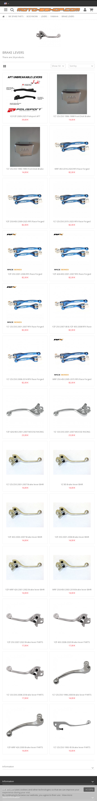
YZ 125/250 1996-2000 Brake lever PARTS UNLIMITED (72, 696)
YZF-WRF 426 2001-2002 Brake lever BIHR (25, 589)
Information (8, 766)
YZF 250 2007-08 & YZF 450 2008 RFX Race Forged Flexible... (72, 328)
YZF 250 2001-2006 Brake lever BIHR (72, 536)
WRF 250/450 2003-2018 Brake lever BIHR (72, 589)
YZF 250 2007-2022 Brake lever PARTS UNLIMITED (25, 643)
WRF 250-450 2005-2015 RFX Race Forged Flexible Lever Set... (71, 380)
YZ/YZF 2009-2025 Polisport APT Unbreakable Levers (25, 117)
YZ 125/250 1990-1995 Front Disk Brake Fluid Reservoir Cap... (25, 170)
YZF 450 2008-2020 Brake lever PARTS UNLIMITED (72, 643)
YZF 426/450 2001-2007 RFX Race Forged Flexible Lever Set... (72, 275)
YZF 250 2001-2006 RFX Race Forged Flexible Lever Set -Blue (25, 275)
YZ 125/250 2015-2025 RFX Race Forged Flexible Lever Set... (72, 223)
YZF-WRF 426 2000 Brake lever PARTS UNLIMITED (25, 748)
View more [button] (67, 795)
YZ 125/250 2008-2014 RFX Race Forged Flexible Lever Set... (25, 380)
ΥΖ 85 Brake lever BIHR (72, 484)
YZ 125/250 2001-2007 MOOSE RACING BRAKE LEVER (72, 433)
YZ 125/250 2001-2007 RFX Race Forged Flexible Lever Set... (25, 328)
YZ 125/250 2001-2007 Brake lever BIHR (25, 484)
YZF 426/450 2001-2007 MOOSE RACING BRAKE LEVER (25, 433)
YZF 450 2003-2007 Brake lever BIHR (25, 536)
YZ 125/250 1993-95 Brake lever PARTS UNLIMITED (71, 748)
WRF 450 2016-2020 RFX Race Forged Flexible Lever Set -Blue (72, 170)
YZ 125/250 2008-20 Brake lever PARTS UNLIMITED (25, 696)
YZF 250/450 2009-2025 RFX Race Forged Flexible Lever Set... (25, 223)
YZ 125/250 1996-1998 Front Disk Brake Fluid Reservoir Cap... (72, 117)
